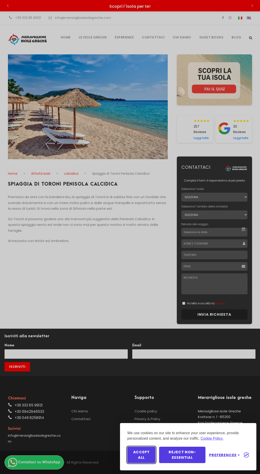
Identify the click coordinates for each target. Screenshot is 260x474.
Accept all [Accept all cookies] (141, 454)
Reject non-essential (182, 454)
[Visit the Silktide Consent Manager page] (246, 455)
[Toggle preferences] (224, 455)
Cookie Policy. (212, 438)
